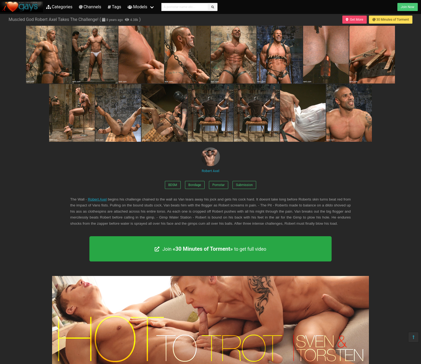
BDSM (172, 185)
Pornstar (218, 185)
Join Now (407, 7)
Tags (114, 6)
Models (137, 6)
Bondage (194, 185)
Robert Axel (210, 160)
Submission (244, 185)
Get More (354, 19)
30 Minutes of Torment (390, 19)
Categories (59, 6)
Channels (90, 6)
